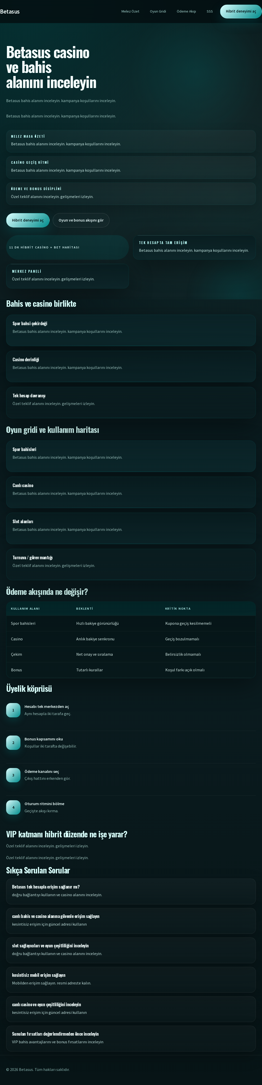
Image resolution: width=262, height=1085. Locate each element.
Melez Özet (130, 11)
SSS (210, 11)
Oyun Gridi (158, 11)
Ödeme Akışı (186, 11)
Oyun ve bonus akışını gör (82, 220)
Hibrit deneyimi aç (241, 11)
